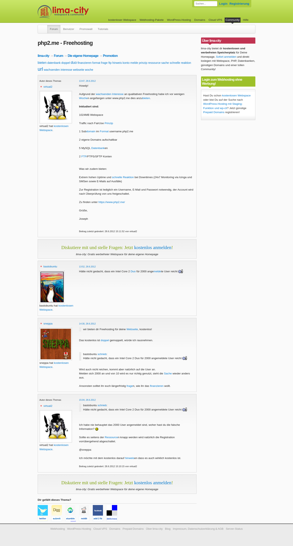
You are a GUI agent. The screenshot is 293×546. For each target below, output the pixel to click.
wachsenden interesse (58, 69)
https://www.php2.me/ (111, 202)
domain (90, 131)
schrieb (102, 354)
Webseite (132, 329)
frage (104, 62)
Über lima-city (154, 528)
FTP (84, 156)
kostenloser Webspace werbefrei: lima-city (78, 11)
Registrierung (239, 3)
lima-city (43, 55)
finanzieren (85, 62)
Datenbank (98, 148)
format (96, 62)
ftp (110, 62)
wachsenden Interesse (110, 94)
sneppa (48, 323)
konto (126, 62)
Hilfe (245, 19)
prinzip (143, 62)
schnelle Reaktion (123, 177)
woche (89, 69)
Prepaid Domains (213, 112)
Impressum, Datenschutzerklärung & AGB (198, 528)
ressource (154, 62)
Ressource (111, 437)
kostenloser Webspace (122, 19)
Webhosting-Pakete (152, 19)
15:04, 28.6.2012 (87, 400)
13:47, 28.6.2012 (87, 81)
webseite (78, 69)
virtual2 (48, 86)
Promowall (86, 29)
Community (233, 19)
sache (165, 62)
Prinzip (109, 123)
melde (134, 62)
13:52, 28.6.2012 (87, 266)
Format (104, 131)
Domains (199, 19)
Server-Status (234, 528)
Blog (168, 528)
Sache (168, 373)
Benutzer (68, 29)
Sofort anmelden (226, 56)
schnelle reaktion (180, 62)
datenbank (53, 62)
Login (223, 3)
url (40, 69)
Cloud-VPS (215, 19)
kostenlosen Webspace (236, 95)
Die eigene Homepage (83, 55)
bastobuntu (50, 266)
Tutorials (103, 29)
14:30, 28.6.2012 (87, 323)
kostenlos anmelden (152, 247)
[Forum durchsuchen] (205, 3)
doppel (65, 62)
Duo (133, 271)
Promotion (110, 55)
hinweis (117, 62)
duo (74, 63)
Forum (54, 29)
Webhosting (57, 528)
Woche (83, 98)
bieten (42, 62)
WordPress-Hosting (179, 19)
